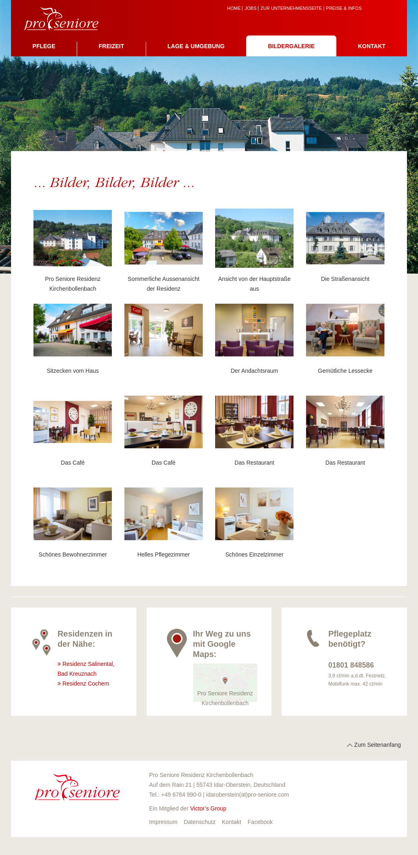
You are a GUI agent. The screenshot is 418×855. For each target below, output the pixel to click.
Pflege (44, 46)
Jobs (250, 8)
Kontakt (371, 46)
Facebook (260, 822)
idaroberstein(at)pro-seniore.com (247, 794)
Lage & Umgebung (196, 46)
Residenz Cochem (85, 683)
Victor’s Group (208, 808)
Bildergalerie (291, 46)
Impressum (163, 822)
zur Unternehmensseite (291, 8)
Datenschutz (200, 822)
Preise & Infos (344, 8)
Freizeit (111, 46)
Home (233, 8)
